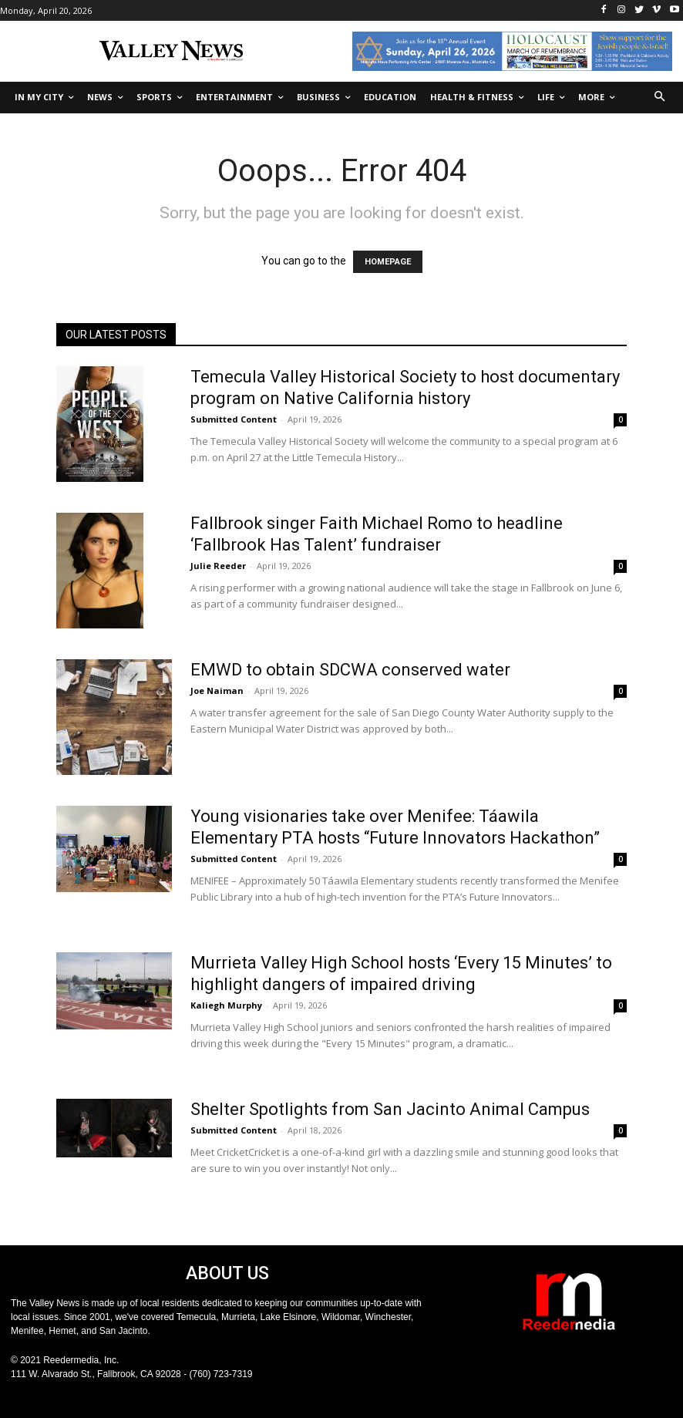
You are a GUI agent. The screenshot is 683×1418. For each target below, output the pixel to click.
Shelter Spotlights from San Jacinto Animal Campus (390, 1109)
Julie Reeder (218, 565)
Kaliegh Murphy (226, 1005)
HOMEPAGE (388, 262)
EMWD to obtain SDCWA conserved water (350, 669)
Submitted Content (233, 419)
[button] (660, 97)
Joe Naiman (217, 690)
